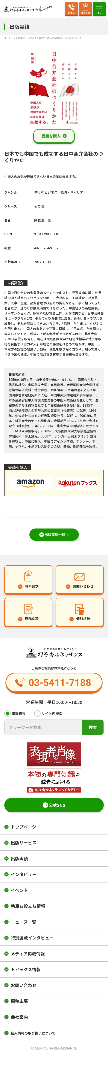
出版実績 (19, 858)
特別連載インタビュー (32, 938)
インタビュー (24, 874)
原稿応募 (19, 1001)
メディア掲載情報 (28, 953)
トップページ (24, 827)
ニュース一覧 (23, 922)
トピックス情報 (26, 969)
